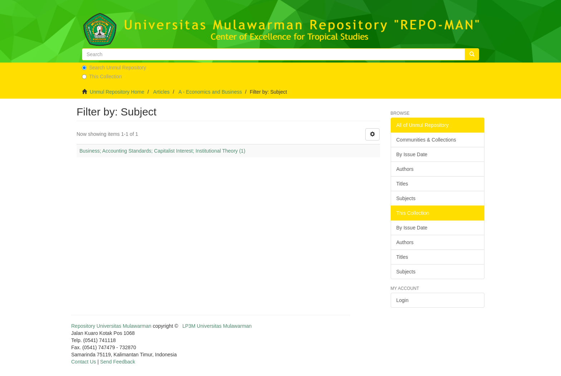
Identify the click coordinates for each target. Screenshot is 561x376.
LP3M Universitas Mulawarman (217, 326)
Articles (161, 92)
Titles (402, 184)
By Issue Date (412, 154)
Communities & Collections (426, 140)
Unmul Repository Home (117, 92)
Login (402, 300)
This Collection (102, 76)
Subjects (406, 198)
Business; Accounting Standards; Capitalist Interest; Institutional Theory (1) (162, 151)
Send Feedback (117, 362)
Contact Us (83, 362)
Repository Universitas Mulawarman (111, 326)
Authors (405, 169)
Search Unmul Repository (114, 67)
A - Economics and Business (210, 92)
